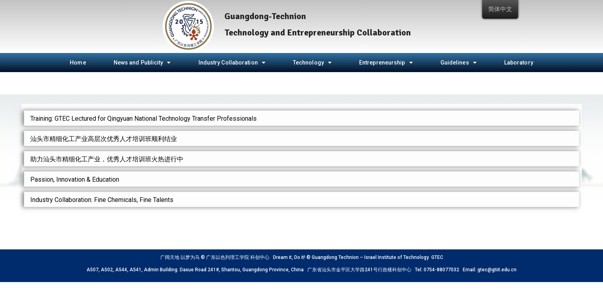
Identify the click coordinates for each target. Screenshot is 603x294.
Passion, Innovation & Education (74, 179)
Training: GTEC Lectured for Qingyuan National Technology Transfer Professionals (143, 118)
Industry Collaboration (231, 62)
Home (78, 62)
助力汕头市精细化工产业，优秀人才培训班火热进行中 (106, 159)
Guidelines (458, 62)
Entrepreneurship (386, 62)
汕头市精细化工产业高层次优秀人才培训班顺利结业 (103, 139)
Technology (312, 62)
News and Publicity (142, 62)
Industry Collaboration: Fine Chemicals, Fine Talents (101, 200)
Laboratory (518, 62)
